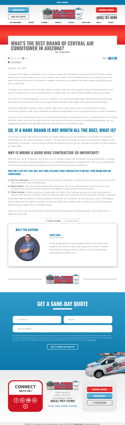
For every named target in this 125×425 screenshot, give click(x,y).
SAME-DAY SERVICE (18, 16)
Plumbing (44, 22)
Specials (71, 22)
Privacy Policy (91, 340)
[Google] (20, 400)
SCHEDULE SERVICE (106, 10)
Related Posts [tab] (72, 221)
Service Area (86, 22)
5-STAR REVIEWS (99, 401)
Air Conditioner (16, 62)
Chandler (64, 406)
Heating (30, 22)
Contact (111, 22)
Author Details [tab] (54, 221)
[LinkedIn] (31, 400)
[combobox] (62, 328)
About (98, 22)
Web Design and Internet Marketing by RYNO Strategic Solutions (62, 423)
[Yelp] (37, 400)
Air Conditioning (15, 22)
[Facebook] (14, 400)
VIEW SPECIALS (18, 10)
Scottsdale (73, 406)
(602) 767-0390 (106, 18)
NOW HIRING (62, 2)
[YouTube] (25, 400)
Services (58, 22)
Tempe (57, 406)
